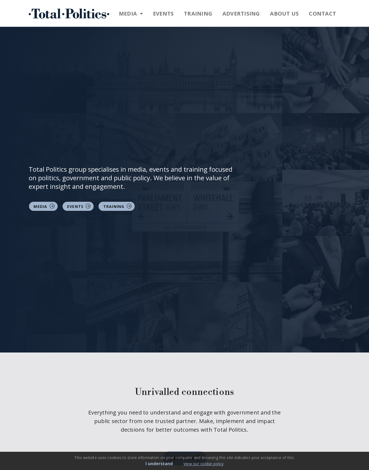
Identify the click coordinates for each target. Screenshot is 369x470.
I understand (159, 464)
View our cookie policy (204, 463)
